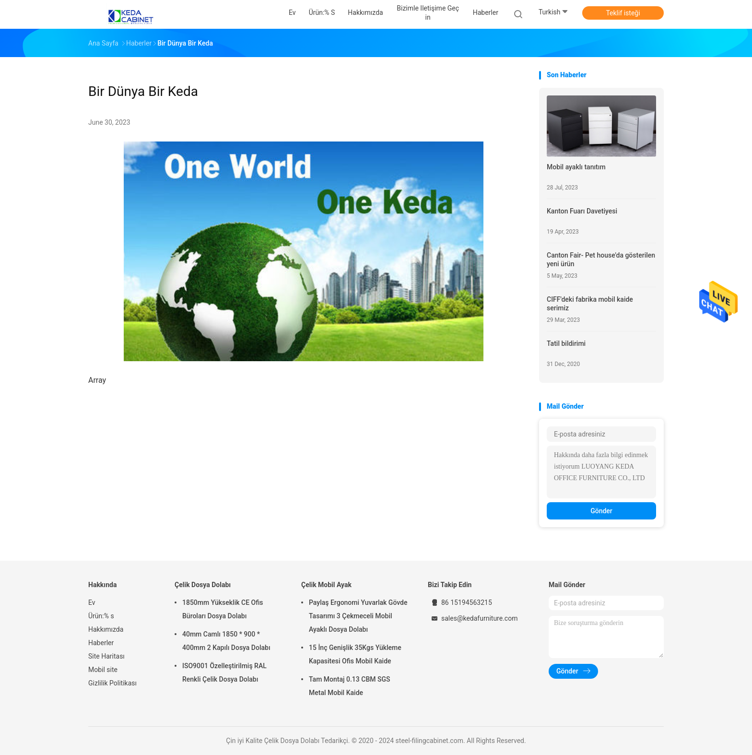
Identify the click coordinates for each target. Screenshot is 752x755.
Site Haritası (106, 656)
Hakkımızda (105, 629)
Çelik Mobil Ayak (326, 585)
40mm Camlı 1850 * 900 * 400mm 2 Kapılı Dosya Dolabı (226, 640)
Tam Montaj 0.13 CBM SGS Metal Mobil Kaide (349, 685)
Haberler (101, 643)
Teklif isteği (623, 13)
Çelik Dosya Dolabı (203, 585)
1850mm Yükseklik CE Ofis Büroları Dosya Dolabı (222, 609)
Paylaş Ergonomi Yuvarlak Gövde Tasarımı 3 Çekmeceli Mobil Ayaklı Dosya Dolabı (358, 616)
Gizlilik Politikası (112, 683)
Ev (91, 602)
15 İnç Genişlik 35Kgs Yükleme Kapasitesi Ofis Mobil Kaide (355, 654)
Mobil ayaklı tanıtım (576, 167)
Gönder (601, 511)
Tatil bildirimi (566, 343)
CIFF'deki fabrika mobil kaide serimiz (590, 303)
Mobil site (103, 669)
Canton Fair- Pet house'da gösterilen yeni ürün (601, 259)
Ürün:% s (101, 616)
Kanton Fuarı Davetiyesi (582, 211)
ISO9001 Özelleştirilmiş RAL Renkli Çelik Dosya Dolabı (224, 672)
